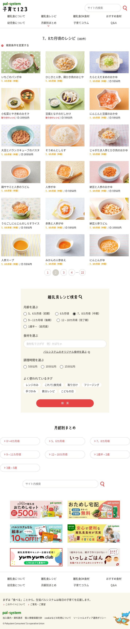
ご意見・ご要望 (36, 604)
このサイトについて (14, 604)
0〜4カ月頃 (11, 441)
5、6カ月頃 (56, 441)
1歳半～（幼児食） (36, 326)
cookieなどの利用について (58, 618)
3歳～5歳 (10, 467)
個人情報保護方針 (33, 618)
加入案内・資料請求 (12, 618)
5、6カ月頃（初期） (37, 314)
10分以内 (48, 366)
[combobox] (107, 8)
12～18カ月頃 (57, 454)
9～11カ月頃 (12, 454)
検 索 (65, 403)
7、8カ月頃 (101, 441)
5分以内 (30, 366)
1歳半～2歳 (101, 454)
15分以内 (67, 366)
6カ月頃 (62, 314)
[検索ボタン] (124, 8)
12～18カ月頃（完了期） (73, 320)
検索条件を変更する (17, 45)
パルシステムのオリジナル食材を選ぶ (65, 352)
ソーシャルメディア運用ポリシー (89, 618)
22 (82, 272)
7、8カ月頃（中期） (87, 314)
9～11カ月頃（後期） (38, 320)
